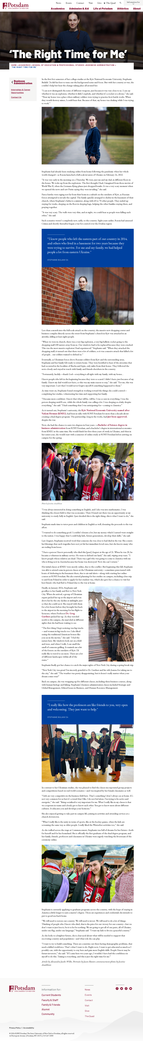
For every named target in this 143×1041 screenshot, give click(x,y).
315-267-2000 (48, 1036)
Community (48, 1013)
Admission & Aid (79, 8)
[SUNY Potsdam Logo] (16, 8)
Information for (133, 2)
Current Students (51, 994)
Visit (91, 2)
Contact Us (16, 97)
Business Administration (100, 65)
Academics (58, 8)
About (137, 8)
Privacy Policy (15, 1028)
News (58, 2)
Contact (80, 2)
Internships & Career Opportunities (20, 91)
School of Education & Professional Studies (58, 65)
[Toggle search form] (120, 3)
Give (99, 2)
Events (69, 2)
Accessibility (28, 1028)
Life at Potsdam (103, 8)
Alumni (46, 1009)
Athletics (123, 8)
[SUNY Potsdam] (22, 990)
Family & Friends (51, 1004)
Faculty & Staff (50, 1000)
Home (14, 65)
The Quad (111, 2)
